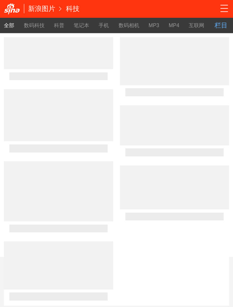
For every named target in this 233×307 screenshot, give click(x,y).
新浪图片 (41, 8)
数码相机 (129, 25)
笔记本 (81, 25)
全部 (9, 25)
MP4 (174, 25)
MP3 (154, 25)
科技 (72, 8)
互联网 (196, 25)
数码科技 (34, 25)
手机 (104, 25)
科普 (59, 25)
